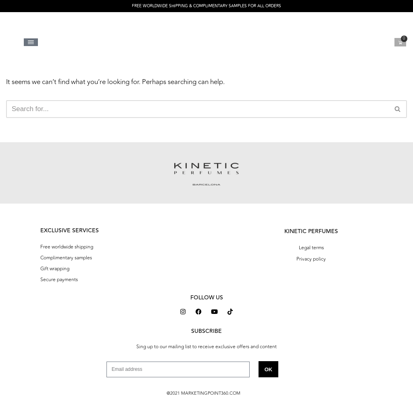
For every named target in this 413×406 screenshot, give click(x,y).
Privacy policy (311, 259)
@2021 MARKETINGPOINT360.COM (203, 393)
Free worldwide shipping (66, 246)
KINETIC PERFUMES (311, 231)
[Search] (197, 109)
